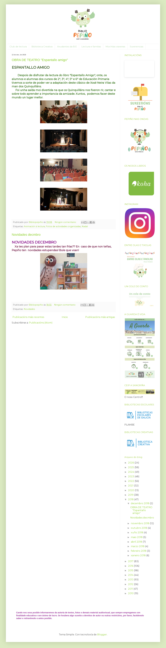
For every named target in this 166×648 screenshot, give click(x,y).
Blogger (102, 634)
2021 (131, 485)
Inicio (65, 317)
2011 (131, 588)
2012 (131, 584)
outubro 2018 (139, 528)
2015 (131, 570)
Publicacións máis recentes (28, 317)
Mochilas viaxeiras (115, 46)
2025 (131, 467)
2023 (131, 476)
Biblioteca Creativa (41, 46)
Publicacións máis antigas (100, 317)
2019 (131, 494)
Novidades (29, 309)
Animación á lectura (34, 226)
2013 (131, 579)
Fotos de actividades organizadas (63, 226)
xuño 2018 (137, 532)
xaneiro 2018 (138, 555)
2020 (131, 490)
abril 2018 (137, 541)
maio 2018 (137, 537)
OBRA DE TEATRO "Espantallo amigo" (40, 60)
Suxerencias (136, 46)
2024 (131, 472)
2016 (131, 565)
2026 (131, 462)
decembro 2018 (140, 503)
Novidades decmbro (26, 234)
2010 (131, 593)
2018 (131, 499)
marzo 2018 (138, 546)
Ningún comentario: (66, 222)
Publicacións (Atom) (40, 322)
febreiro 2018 (139, 550)
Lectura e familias (91, 46)
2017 (131, 561)
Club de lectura (18, 46)
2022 (131, 481)
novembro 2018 (140, 523)
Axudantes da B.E (67, 46)
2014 (131, 575)
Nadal (85, 226)
